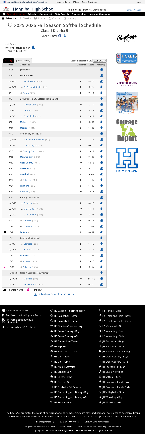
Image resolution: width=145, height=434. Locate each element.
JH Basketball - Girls (113, 346)
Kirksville (27, 179)
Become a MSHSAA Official (21, 327)
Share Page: (49, 36)
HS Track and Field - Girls (116, 321)
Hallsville (28, 249)
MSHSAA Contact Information (97, 421)
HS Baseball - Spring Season (69, 310)
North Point (30, 81)
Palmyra (27, 267)
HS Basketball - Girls (65, 321)
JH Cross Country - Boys (115, 356)
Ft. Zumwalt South (33, 87)
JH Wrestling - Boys (113, 397)
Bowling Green (30, 151)
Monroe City (30, 104)
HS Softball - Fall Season (67, 387)
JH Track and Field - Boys (116, 382)
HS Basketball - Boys (65, 315)
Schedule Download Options (56, 294)
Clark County (27, 162)
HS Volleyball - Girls (113, 326)
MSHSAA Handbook (17, 310)
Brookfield (29, 116)
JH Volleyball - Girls (113, 392)
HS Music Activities (64, 366)
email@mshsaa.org (46, 422)
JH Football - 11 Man (113, 366)
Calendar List (45, 14)
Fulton (26, 92)
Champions (99, 14)
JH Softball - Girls (111, 377)
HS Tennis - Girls (111, 310)
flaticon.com (44, 426)
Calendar (32, 14)
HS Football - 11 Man (65, 351)
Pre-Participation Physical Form (23, 315)
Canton (27, 110)
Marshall (25, 168)
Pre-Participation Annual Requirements (17, 321)
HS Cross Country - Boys (67, 331)
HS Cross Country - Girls (67, 336)
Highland (25, 185)
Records (62, 14)
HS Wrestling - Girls (113, 336)
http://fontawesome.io (112, 426)
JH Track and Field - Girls (116, 387)
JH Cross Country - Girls (115, 361)
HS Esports (60, 346)
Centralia (28, 243)
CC (56, 426)
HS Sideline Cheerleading (68, 326)
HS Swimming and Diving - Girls (72, 397)
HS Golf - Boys (62, 356)
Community (29, 145)
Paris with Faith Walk (34, 139)
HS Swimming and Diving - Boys (72, 392)
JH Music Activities (112, 371)
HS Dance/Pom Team (66, 341)
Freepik (69, 426)
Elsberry (28, 203)
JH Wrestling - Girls (113, 402)
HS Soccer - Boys (63, 377)
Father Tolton (31, 284)
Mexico (24, 127)
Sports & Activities (16, 14)
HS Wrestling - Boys (113, 331)
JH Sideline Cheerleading (116, 351)
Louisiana (27, 226)
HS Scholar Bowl (63, 371)
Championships (79, 14)
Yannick (62, 426)
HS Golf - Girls (62, 361)
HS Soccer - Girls (63, 382)
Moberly (24, 122)
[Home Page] (58, 2)
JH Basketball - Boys (113, 341)
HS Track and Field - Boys (116, 315)
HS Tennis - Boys (63, 402)
